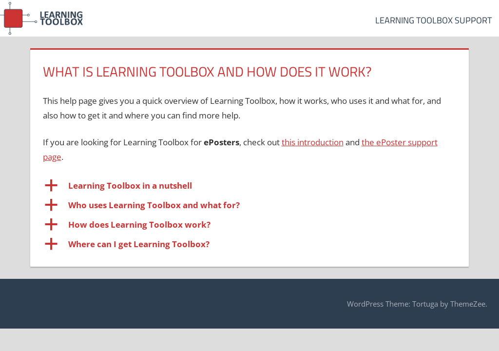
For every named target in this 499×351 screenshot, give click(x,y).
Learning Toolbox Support (433, 20)
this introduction (313, 142)
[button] (250, 185)
